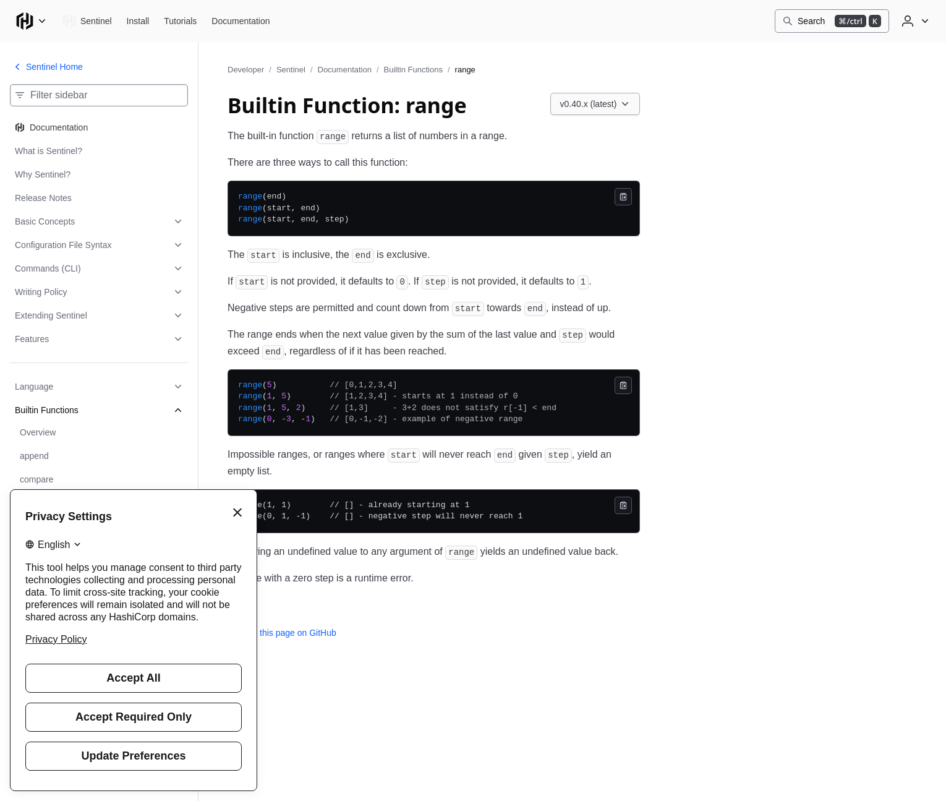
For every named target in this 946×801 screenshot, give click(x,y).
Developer (246, 69)
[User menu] (914, 21)
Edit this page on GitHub (282, 633)
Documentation (345, 69)
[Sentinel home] (87, 21)
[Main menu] (31, 21)
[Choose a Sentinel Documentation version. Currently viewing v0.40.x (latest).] (595, 104)
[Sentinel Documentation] (240, 21)
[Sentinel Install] (138, 21)
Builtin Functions (413, 69)
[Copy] (623, 196)
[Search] (832, 21)
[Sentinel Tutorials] (180, 21)
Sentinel (290, 69)
